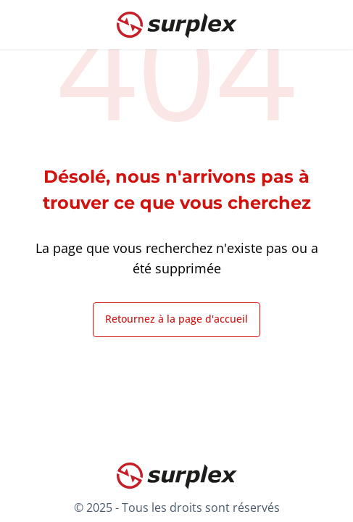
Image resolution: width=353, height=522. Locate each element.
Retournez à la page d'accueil (176, 319)
